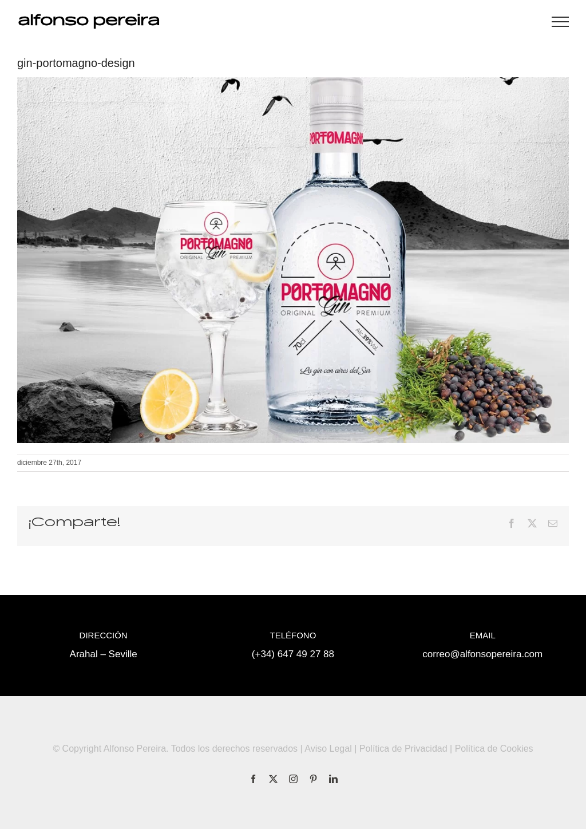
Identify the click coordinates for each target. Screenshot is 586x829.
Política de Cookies (494, 748)
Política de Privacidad (403, 748)
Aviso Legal (327, 748)
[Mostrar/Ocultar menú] (560, 22)
